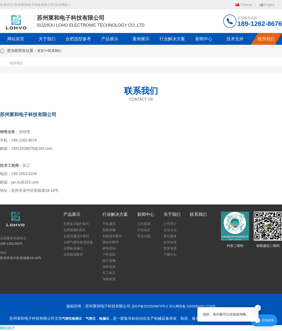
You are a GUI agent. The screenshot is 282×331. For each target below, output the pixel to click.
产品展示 (109, 39)
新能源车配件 (112, 236)
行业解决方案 (172, 39)
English (269, 5)
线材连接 (109, 267)
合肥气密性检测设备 (78, 242)
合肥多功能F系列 (76, 224)
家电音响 (109, 248)
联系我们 (266, 39)
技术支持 (235, 39)
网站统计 (7, 328)
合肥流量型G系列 (76, 236)
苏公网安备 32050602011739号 (192, 306)
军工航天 (109, 273)
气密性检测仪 (72, 318)
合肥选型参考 (78, 39)
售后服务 (170, 236)
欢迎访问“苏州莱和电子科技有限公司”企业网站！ (35, 5)
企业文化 (170, 230)
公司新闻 (143, 224)
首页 (40, 51)
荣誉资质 (170, 248)
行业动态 (143, 230)
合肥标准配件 (73, 254)
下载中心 (170, 254)
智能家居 (109, 279)
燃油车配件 (110, 242)
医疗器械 (109, 260)
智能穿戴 (109, 230)
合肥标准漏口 (73, 248)
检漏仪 (104, 318)
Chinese (246, 5)
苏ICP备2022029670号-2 (150, 306)
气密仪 (90, 318)
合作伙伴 (170, 242)
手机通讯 (109, 224)
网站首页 (15, 39)
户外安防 (109, 254)
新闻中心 (203, 39)
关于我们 (47, 39)
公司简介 (170, 224)
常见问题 (143, 236)
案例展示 (141, 39)
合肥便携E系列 (74, 230)
